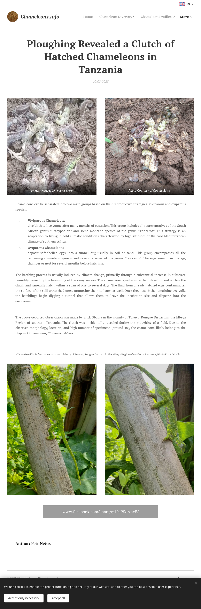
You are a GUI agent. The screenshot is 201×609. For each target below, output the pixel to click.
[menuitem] (83, 16)
